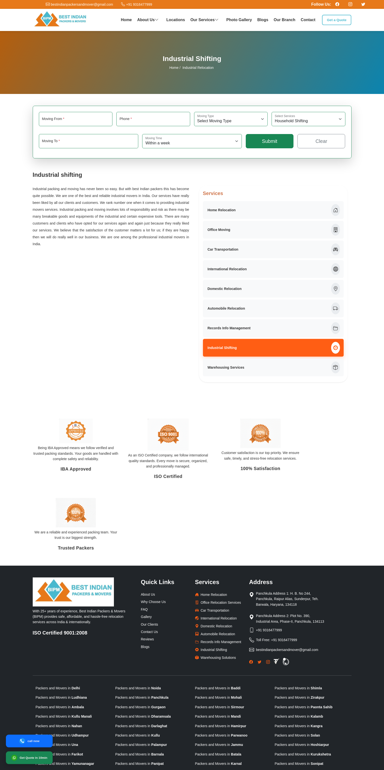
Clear (321, 141)
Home (173, 68)
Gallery (146, 546)
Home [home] (126, 20)
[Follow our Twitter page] (363, 4)
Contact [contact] (308, 20)
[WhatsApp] (29, 757)
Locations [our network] (175, 20)
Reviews (147, 568)
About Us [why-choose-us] (148, 523)
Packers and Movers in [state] (58, 617)
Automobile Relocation (274, 308)
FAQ (144, 538)
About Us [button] (148, 20)
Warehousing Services (274, 367)
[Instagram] (268, 590)
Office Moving (274, 230)
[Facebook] (251, 590)
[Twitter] (259, 590)
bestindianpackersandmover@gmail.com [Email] (287, 578)
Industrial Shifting (274, 348)
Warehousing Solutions (215, 586)
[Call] (29, 741)
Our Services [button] (205, 20)
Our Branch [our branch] (284, 20)
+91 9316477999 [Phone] (269, 559)
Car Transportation (274, 249)
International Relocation (274, 269)
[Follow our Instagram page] (350, 4)
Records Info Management (274, 328)
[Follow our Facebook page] (337, 4)
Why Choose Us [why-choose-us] (153, 531)
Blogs (145, 575)
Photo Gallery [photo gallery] (239, 20)
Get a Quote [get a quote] (336, 20)
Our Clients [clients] (149, 553)
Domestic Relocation (274, 289)
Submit (269, 141)
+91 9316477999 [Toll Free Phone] (284, 569)
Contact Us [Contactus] (149, 561)
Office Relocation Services (218, 531)
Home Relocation (274, 210)
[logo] (60, 20)
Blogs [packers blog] (262, 20)
